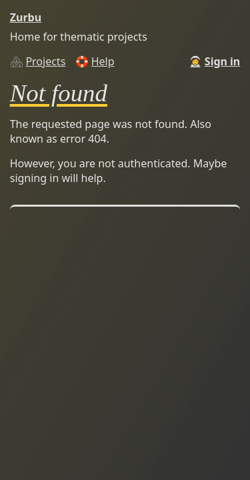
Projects (45, 61)
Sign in (222, 61)
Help (103, 61)
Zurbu (25, 17)
